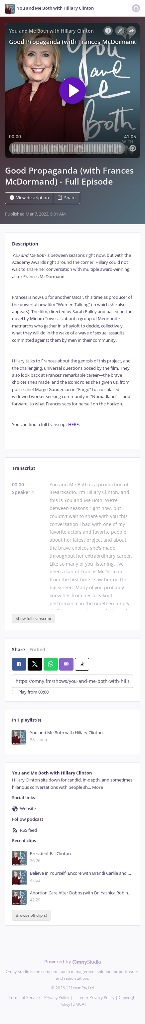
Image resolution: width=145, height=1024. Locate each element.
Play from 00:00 (30, 692)
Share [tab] (18, 649)
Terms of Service (24, 997)
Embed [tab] (37, 649)
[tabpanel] (72, 345)
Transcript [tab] (23, 468)
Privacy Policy (56, 997)
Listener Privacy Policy (93, 997)
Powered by (72, 961)
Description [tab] (25, 244)
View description (29, 198)
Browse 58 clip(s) (31, 915)
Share (66, 198)
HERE (73, 424)
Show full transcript (33, 618)
